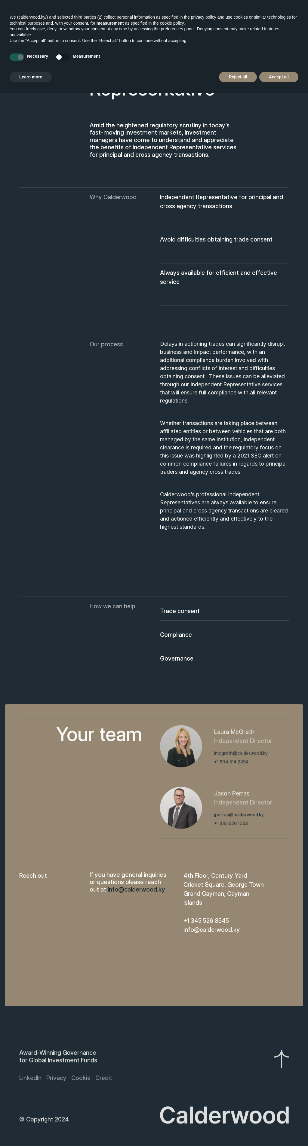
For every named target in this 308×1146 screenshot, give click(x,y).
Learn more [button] (30, 76)
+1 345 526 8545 (206, 920)
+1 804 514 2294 (231, 763)
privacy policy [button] (203, 17)
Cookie (81, 1079)
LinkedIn (30, 1079)
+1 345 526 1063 (231, 824)
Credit (103, 1079)
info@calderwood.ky (211, 929)
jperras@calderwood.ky (239, 816)
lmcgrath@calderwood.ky (241, 754)
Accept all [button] (279, 76)
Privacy (56, 1079)
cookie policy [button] (172, 23)
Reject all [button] (238, 76)
